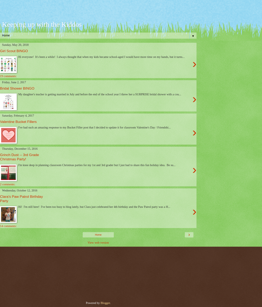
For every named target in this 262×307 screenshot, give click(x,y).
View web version (98, 242)
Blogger (105, 303)
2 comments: (7, 184)
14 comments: (8, 226)
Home (98, 234)
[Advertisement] (98, 11)
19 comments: (8, 76)
